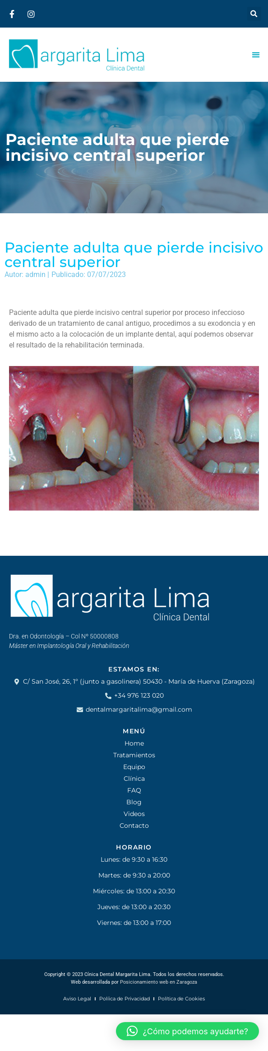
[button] (254, 14)
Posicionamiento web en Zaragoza (158, 982)
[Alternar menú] (255, 54)
